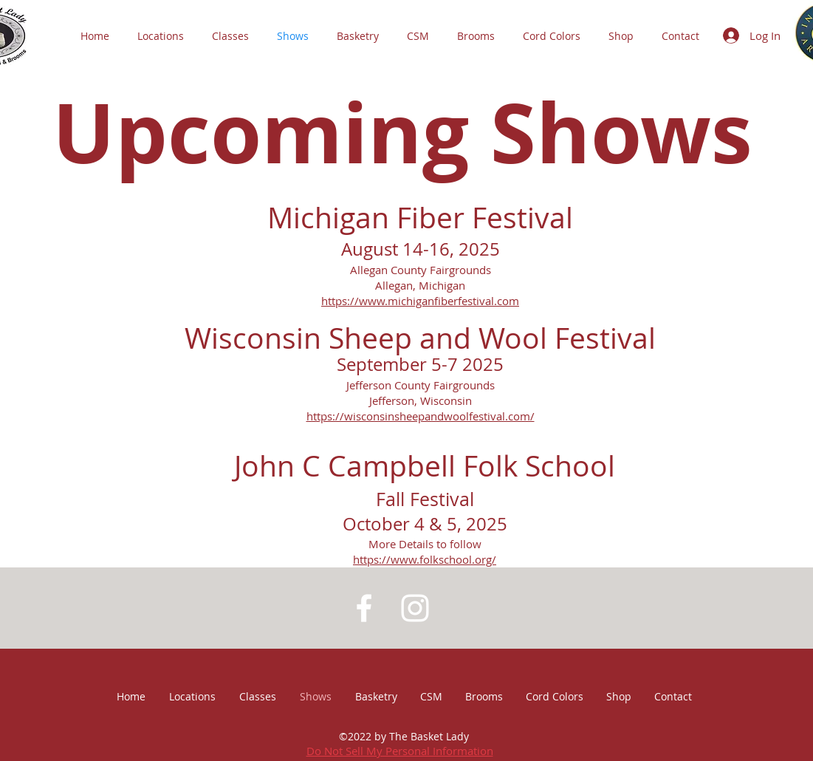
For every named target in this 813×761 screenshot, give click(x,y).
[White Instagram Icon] (415, 608)
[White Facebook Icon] (364, 608)
